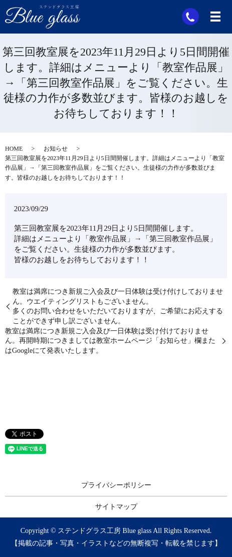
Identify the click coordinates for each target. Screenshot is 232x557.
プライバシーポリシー (116, 485)
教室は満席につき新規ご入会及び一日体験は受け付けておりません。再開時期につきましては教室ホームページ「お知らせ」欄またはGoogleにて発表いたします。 (110, 340)
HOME (14, 148)
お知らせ (56, 148)
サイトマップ (116, 506)
